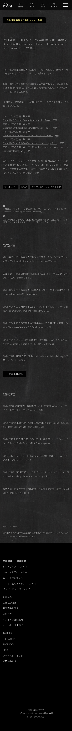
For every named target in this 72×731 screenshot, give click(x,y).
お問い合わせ (9, 661)
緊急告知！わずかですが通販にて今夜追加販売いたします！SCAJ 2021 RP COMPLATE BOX (36, 491)
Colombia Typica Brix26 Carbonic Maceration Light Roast (30, 143)
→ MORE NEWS (14, 373)
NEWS (24, 187)
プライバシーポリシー (14, 655)
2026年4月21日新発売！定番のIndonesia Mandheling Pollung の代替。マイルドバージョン (35, 358)
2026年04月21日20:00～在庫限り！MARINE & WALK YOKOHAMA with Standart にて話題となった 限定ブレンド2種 (36, 341)
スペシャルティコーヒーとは (17, 572)
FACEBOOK (9, 644)
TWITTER (7, 633)
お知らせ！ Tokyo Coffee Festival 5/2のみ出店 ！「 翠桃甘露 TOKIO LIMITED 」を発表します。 (35, 275)
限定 (59, 187)
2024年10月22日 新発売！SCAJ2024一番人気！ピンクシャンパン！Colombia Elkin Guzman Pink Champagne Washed (35, 441)
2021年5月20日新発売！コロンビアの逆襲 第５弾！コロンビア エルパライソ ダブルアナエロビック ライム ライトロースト (35, 220)
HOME (6, 526)
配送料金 (7, 597)
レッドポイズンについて (15, 566)
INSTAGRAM (9, 638)
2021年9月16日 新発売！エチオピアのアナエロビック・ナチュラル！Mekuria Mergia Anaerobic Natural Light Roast (36, 474)
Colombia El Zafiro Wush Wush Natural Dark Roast (28, 135)
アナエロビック (42, 187)
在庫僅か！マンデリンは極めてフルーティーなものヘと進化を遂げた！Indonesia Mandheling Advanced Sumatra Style (36, 210)
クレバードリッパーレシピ (16, 589)
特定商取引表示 (11, 608)
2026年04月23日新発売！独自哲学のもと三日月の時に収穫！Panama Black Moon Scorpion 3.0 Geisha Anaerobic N (36, 325)
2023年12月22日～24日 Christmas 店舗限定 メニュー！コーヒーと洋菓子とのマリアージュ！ (36, 458)
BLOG (6, 650)
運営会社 (7, 614)
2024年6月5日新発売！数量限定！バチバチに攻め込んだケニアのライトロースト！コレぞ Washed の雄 (35, 408)
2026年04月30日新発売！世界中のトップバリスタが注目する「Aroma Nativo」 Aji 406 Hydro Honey (36, 292)
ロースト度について (13, 577)
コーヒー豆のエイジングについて (20, 583)
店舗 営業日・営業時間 (14, 561)
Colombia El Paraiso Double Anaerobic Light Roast (27, 120)
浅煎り (53, 187)
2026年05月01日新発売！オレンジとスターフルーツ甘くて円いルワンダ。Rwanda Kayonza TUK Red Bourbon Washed (35, 259)
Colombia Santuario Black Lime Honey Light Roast (26, 127)
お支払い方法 (9, 602)
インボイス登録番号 (13, 619)
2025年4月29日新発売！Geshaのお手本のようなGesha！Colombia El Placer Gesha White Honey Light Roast (36, 424)
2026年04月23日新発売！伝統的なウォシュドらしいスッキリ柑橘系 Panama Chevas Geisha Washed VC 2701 (35, 308)
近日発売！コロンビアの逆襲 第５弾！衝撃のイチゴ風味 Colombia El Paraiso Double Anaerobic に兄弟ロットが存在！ (35, 535)
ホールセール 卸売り (13, 625)
